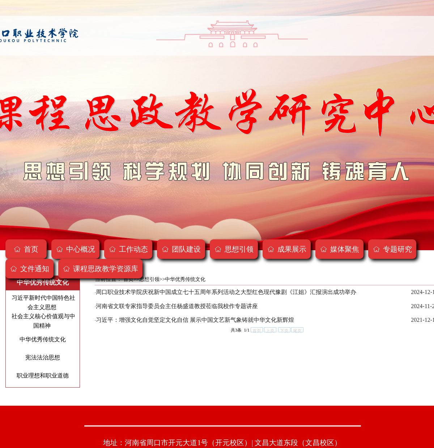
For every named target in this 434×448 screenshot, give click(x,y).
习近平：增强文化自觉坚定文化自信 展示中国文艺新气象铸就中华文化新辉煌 (195, 320)
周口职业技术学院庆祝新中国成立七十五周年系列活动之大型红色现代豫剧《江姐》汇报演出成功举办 (226, 292)
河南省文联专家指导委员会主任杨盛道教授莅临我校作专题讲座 (177, 306)
